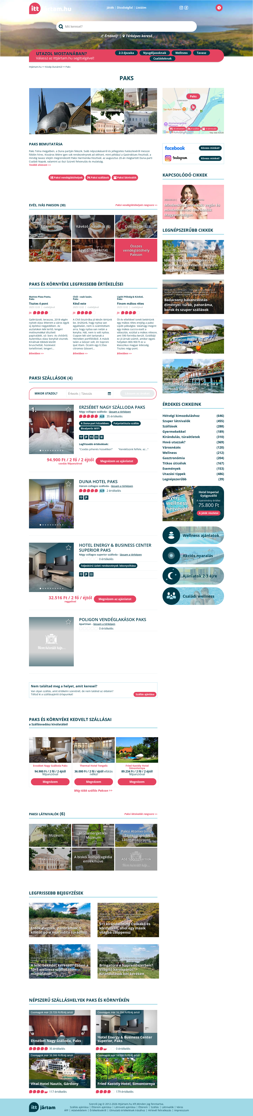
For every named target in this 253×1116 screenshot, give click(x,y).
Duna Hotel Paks (98, 481)
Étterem (143, 1107)
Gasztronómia (196, 199)
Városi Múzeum (50, 835)
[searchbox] (126, 26)
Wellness (181, 53)
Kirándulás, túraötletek (43, 923)
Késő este (79, 304)
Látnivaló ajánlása (124, 1107)
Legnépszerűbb (107, 918)
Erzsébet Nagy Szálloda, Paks (56, 1040)
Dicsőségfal (125, 8)
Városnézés (182, 371)
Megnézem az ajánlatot (116, 461)
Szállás (155, 1107)
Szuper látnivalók (173, 252)
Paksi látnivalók (127, 177)
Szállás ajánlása (79, 1107)
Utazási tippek (118, 960)
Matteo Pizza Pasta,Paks (40, 298)
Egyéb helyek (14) (93, 250)
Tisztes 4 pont (38, 304)
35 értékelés (115, 416)
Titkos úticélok (133, 916)
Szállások (60, 958)
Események (172, 468)
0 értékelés (106, 559)
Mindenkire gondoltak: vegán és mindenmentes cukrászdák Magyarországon (192, 210)
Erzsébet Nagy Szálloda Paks (112, 407)
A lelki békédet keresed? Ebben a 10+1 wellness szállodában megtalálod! (59, 969)
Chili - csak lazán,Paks (82, 298)
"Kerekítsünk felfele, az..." (133, 449)
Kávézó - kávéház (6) (93, 226)
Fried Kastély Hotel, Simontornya (126, 1083)
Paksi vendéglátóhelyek (68, 177)
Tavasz (201, 53)
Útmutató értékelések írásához (127, 1110)
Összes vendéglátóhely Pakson (136, 250)
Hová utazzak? (174, 442)
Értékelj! (111, 36)
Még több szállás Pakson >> (93, 790)
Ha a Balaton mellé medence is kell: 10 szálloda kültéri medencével (191, 344)
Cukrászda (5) (136, 226)
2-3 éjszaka (126, 53)
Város (180, 1107)
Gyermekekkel (174, 431)
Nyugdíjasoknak (154, 53)
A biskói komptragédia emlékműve (93, 859)
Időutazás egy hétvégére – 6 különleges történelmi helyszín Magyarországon (191, 265)
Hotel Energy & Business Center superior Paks (115, 547)
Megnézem (50, 782)
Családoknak (162, 58)
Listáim (141, 8)
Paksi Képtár (50, 859)
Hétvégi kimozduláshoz (68, 920)
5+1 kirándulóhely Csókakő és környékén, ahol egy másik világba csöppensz (124, 928)
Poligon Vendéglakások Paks (112, 619)
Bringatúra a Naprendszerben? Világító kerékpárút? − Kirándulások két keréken (126, 969)
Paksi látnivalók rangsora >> (140, 814)
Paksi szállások (100, 177)
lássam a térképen (120, 411)
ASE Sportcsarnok (136, 859)
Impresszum (181, 1110)
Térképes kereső (139, 36)
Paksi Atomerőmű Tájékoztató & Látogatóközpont (136, 835)
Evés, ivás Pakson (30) (47, 205)
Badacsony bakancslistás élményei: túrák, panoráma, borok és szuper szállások (188, 304)
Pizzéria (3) (50, 250)
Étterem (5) (50, 226)
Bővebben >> (36, 353)
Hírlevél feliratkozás (159, 1110)
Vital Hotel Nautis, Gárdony (54, 1083)
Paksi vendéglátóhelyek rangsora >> (136, 205)
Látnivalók (168, 1107)
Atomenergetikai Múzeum (93, 835)
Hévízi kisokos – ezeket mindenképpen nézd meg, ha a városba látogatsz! (191, 384)
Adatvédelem (79, 1110)
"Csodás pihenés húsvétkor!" (96, 449)
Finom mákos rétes (130, 304)
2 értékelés (114, 491)
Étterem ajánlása (101, 1107)
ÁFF (66, 1110)
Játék (110, 8)
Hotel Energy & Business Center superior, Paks (125, 1039)
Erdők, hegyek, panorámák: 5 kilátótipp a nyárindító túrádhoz (59, 930)
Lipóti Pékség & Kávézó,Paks (130, 298)
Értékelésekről (98, 1110)
